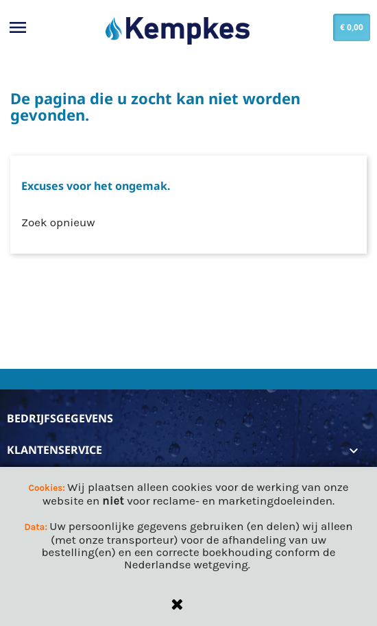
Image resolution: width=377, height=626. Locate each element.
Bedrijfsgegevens (60, 418)
